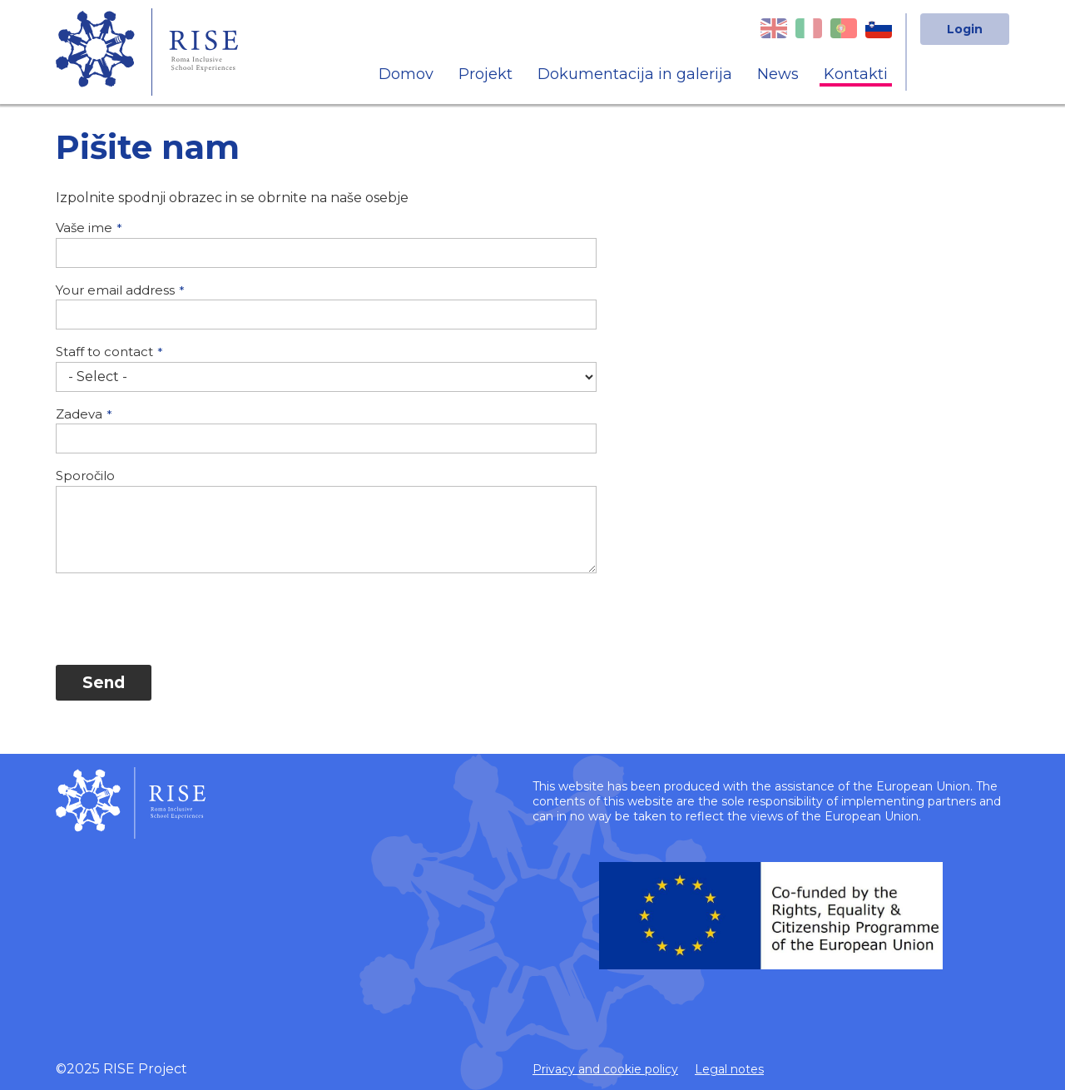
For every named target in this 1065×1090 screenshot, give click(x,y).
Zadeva (79, 414)
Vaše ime (84, 227)
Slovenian (878, 28)
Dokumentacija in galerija (634, 74)
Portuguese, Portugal (843, 28)
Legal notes (729, 1069)
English (773, 28)
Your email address (115, 290)
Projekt (485, 74)
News (778, 74)
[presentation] (182, 619)
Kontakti (856, 74)
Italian (808, 28)
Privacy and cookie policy (605, 1069)
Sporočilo (85, 475)
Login (965, 29)
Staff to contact (104, 351)
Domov (406, 74)
